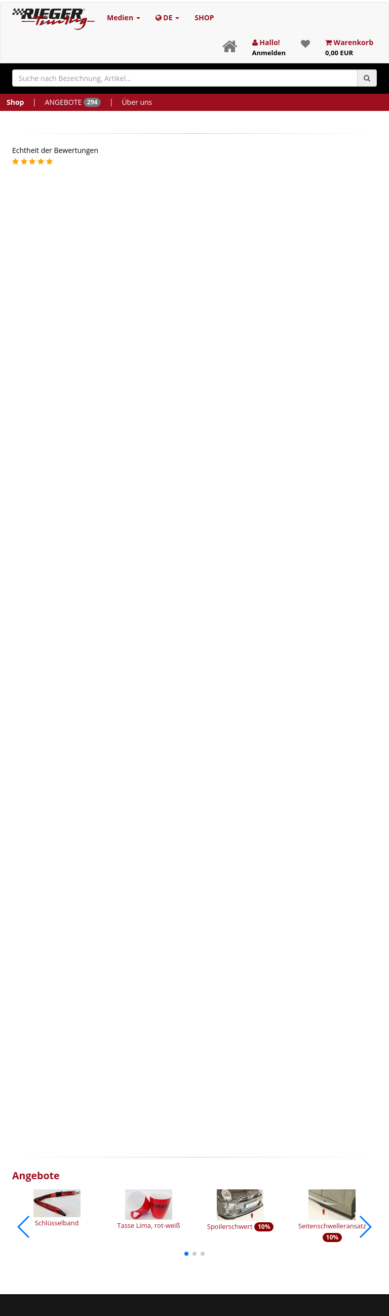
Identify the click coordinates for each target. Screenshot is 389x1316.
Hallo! (269, 47)
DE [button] (167, 17)
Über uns (137, 102)
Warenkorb (349, 47)
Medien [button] (123, 17)
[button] (186, 1254)
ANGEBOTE (73, 102)
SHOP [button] (204, 17)
